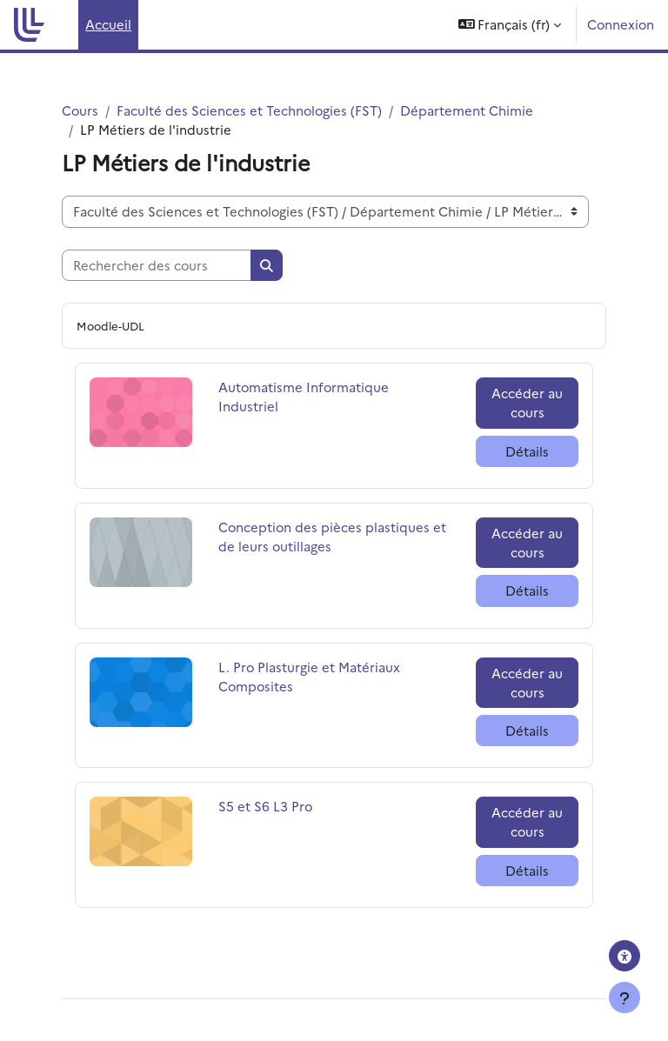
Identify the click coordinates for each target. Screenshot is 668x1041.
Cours (80, 110)
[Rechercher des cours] (156, 265)
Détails (527, 451)
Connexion (620, 24)
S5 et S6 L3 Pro (265, 806)
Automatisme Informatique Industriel (303, 396)
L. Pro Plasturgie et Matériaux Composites (309, 676)
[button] (510, 25)
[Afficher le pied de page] (624, 997)
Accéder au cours (527, 402)
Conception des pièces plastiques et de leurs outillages (332, 536)
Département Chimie (466, 110)
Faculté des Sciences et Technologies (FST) (249, 110)
